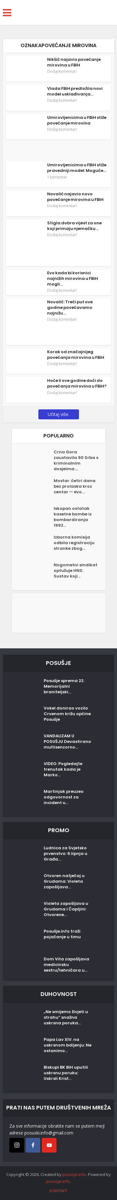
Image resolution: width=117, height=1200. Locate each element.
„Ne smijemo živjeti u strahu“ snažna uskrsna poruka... (66, 1017)
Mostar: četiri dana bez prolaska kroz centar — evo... (74, 486)
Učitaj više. (58, 414)
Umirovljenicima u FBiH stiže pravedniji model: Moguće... (76, 167)
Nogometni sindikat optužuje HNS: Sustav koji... (75, 570)
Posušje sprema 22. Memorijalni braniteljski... (64, 686)
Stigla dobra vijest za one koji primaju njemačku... (74, 226)
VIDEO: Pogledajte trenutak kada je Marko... (63, 769)
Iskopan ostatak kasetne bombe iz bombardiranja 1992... (73, 517)
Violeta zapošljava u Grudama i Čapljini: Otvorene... (66, 909)
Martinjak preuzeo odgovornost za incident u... (64, 797)
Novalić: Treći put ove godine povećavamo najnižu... (70, 307)
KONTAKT (58, 1190)
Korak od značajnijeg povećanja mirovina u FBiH (75, 354)
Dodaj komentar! (62, 71)
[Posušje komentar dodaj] (58, 612)
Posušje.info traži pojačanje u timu (62, 934)
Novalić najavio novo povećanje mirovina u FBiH (75, 196)
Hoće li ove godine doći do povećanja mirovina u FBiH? (77, 383)
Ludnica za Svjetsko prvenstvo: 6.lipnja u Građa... (65, 853)
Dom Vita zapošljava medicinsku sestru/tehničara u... (66, 964)
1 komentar (57, 177)
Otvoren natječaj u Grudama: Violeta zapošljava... (64, 881)
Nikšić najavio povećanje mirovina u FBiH (74, 62)
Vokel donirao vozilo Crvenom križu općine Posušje (67, 713)
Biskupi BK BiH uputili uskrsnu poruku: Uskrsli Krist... (66, 1073)
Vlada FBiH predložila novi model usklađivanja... (75, 91)
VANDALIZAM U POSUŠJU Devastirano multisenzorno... (67, 741)
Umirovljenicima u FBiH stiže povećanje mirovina (76, 120)
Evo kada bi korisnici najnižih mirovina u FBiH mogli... (72, 278)
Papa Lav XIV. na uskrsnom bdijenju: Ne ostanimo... (67, 1045)
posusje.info (74, 1174)
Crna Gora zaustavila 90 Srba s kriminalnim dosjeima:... (76, 460)
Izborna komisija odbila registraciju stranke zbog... (74, 542)
